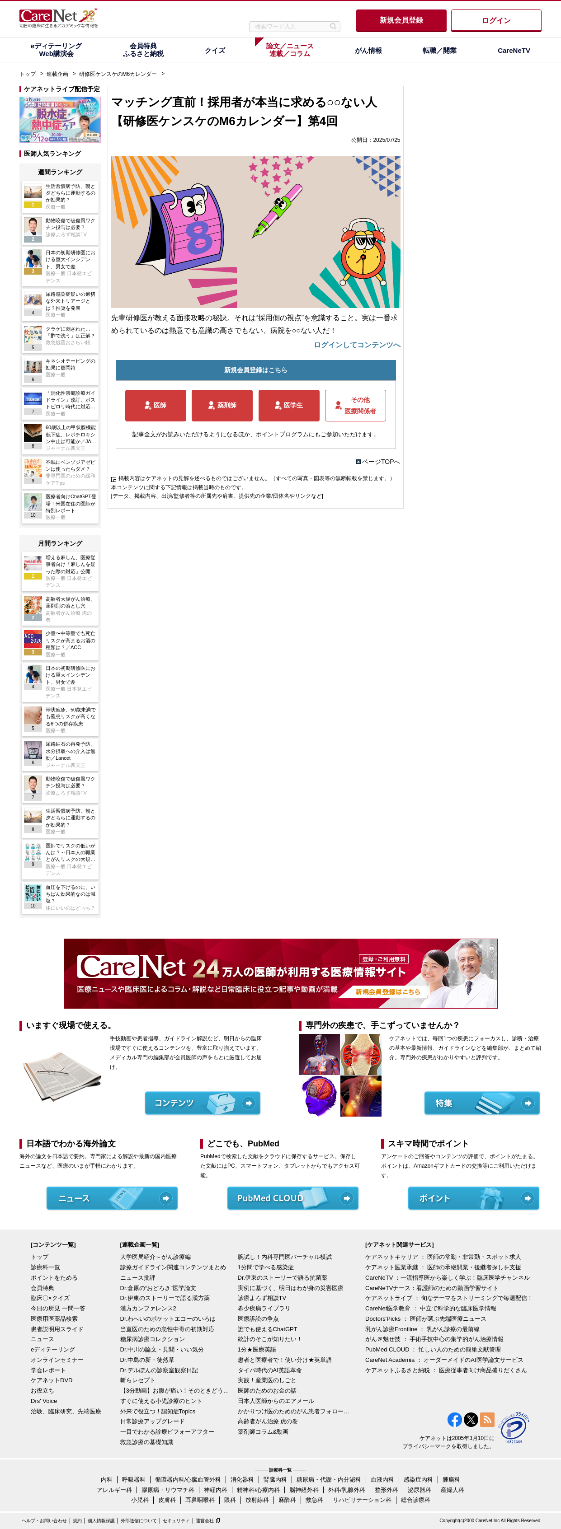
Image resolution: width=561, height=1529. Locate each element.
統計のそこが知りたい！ (270, 1339)
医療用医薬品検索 (54, 1318)
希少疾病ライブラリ (264, 1308)
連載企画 (57, 74)
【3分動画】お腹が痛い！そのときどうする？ (176, 1390)
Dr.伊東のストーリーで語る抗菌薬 (283, 1277)
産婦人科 (452, 1490)
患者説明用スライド (57, 1329)
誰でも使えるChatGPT (267, 1329)
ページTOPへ (381, 461)
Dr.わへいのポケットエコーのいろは (168, 1318)
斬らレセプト (138, 1380)
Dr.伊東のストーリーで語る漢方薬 (165, 1298)
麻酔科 (287, 1499)
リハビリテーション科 (362, 1499)
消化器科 (242, 1479)
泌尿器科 (419, 1490)
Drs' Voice (44, 1401)
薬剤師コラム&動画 (263, 1431)
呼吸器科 (134, 1479)
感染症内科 (418, 1479)
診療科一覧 (45, 1267)
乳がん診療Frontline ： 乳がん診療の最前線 (422, 1329)
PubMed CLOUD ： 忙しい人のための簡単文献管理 (433, 1349)
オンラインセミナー (57, 1359)
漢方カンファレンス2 (148, 1308)
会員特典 (42, 1288)
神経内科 (215, 1490)
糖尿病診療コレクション (152, 1339)
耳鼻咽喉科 (200, 1499)
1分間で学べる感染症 (266, 1267)
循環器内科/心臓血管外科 (188, 1479)
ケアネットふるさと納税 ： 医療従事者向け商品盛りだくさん (446, 1370)
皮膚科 (167, 1499)
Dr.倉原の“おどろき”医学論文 (158, 1288)
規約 (77, 1520)
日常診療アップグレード (152, 1421)
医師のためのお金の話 (267, 1390)
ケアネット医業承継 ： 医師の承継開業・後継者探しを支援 (443, 1267)
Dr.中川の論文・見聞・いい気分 (162, 1349)
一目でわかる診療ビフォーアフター (167, 1431)
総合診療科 (415, 1499)
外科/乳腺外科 (346, 1490)
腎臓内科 (275, 1479)
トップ (27, 74)
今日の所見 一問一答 (58, 1308)
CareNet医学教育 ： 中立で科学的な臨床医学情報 (430, 1308)
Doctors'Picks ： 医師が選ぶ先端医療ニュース (425, 1318)
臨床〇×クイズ (50, 1298)
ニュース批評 (138, 1277)
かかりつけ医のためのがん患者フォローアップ (294, 1411)
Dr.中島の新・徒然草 (147, 1359)
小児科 (140, 1499)
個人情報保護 (101, 1520)
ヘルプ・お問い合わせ (44, 1520)
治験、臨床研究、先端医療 (66, 1411)
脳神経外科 (304, 1490)
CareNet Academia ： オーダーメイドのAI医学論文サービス (444, 1359)
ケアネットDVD (51, 1380)
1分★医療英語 (257, 1349)
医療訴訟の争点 (258, 1318)
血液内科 (382, 1479)
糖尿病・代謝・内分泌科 (329, 1479)
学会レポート (48, 1370)
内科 (107, 1479)
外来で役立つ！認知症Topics (158, 1411)
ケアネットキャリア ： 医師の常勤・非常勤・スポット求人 (443, 1256)
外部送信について (139, 1520)
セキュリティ (176, 1520)
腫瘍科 (451, 1479)
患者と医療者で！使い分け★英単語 (285, 1359)
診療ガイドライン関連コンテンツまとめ (173, 1267)
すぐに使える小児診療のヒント (161, 1401)
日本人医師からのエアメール (276, 1401)
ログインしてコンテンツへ (357, 345)
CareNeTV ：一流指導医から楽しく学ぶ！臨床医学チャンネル (447, 1277)
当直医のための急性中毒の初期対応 (167, 1329)
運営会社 (205, 1520)
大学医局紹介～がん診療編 (155, 1256)
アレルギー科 (114, 1490)
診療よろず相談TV (262, 1298)
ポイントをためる (54, 1277)
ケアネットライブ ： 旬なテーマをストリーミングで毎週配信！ (449, 1298)
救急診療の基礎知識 (146, 1442)
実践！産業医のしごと (267, 1380)
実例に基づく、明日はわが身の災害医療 (291, 1288)
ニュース (42, 1339)
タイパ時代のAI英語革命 (270, 1370)
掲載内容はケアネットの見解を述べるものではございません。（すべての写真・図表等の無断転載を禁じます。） (256, 478)
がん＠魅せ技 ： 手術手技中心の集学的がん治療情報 (434, 1339)
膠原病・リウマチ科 (167, 1490)
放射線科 (257, 1499)
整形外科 (386, 1490)
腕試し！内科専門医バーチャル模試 (285, 1256)
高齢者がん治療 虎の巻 (268, 1421)
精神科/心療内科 (258, 1490)
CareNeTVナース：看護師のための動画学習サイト (432, 1288)
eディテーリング (53, 1349)
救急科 (314, 1499)
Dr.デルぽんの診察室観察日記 (159, 1370)
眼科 (230, 1499)
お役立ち (42, 1390)
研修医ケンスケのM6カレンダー (118, 74)
